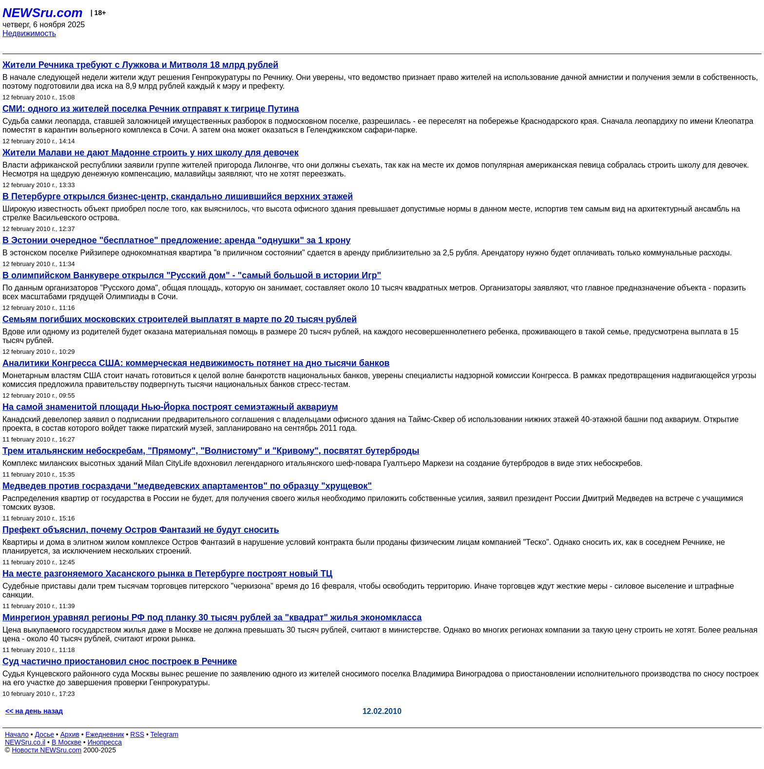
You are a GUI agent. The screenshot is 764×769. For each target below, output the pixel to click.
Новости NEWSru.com (46, 750)
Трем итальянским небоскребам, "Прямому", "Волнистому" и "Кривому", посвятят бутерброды (211, 451)
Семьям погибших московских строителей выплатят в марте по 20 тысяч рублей (179, 319)
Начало (17, 734)
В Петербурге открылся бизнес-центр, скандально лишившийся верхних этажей (177, 196)
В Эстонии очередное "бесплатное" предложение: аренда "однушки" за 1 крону (176, 240)
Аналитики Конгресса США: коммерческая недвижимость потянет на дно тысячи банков (196, 363)
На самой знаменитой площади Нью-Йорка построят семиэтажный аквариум (170, 407)
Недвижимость (29, 33)
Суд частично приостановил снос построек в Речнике (119, 661)
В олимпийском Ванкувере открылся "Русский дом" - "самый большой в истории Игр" (191, 275)
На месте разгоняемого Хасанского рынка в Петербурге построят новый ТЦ (167, 573)
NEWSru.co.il (25, 742)
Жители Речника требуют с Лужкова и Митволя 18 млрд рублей (140, 65)
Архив (69, 734)
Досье (44, 734)
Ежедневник (105, 734)
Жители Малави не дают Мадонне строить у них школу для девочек (150, 152)
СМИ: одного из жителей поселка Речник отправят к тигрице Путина (150, 109)
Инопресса (105, 742)
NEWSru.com (42, 12)
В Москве (66, 742)
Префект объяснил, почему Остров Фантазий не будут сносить (140, 530)
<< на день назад (34, 711)
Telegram (165, 734)
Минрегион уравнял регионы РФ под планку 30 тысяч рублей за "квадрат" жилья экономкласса (211, 617)
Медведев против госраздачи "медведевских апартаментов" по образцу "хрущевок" (187, 486)
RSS (137, 734)
